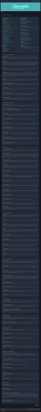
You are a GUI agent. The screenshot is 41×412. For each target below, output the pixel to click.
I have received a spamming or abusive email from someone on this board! (29, 27)
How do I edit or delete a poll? (5, 38)
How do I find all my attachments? (24, 43)
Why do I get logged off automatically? (6, 23)
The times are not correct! (5, 28)
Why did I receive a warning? (5, 40)
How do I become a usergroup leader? (25, 21)
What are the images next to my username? (7, 30)
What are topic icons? (4, 51)
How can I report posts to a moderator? (6, 41)
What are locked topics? (5, 50)
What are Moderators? (23, 19)
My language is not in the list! (5, 29)
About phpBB (13, 385)
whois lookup (14, 394)
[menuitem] (2, 1)
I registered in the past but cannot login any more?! (8, 22)
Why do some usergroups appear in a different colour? (27, 22)
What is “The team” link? (23, 23)
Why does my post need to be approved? (7, 42)
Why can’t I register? (4, 20)
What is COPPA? (4, 19)
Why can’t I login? (4, 21)
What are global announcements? (6, 48)
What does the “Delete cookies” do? (6, 24)
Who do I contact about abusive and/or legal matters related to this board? (29, 47)
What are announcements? (5, 49)
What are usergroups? (23, 20)
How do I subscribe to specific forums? (25, 39)
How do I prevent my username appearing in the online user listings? (10, 27)
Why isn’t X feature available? (24, 46)
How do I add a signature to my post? (6, 36)
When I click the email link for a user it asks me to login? (8, 32)
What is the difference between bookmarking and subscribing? (28, 38)
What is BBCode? (4, 45)
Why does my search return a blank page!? (25, 34)
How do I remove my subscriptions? (25, 40)
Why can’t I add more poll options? (6, 37)
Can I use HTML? (4, 46)
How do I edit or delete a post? (5, 35)
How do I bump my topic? (5, 43)
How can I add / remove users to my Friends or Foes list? (27, 30)
